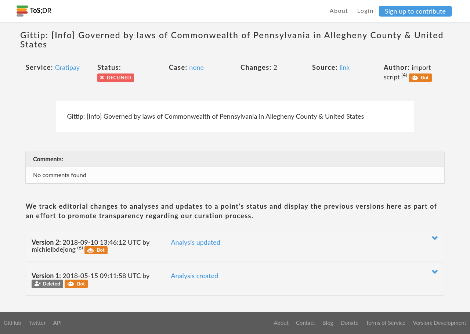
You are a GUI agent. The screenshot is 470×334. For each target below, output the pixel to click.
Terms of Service (385, 322)
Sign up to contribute (415, 11)
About (339, 10)
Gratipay (67, 67)
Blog (327, 322)
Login (365, 10)
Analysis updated (195, 242)
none (196, 67)
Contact (305, 322)
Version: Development (439, 322)
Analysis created (194, 276)
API (57, 322)
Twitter (37, 322)
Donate (349, 322)
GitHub (12, 322)
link (345, 67)
